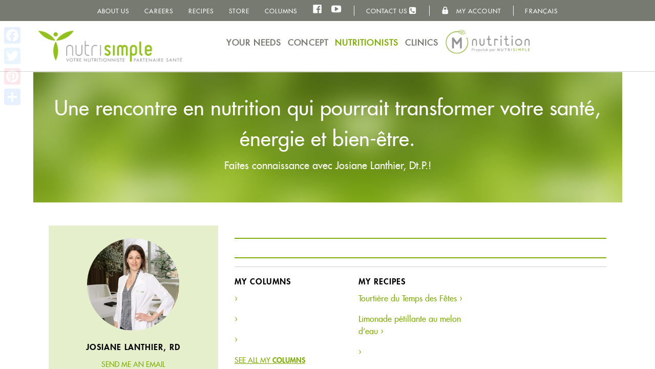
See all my (270, 360)
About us (113, 11)
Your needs (253, 42)
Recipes (201, 11)
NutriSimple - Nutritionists (110, 46)
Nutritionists (366, 42)
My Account (471, 11)
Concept (308, 42)
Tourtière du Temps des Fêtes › (410, 298)
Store (239, 11)
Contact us (391, 10)
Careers (158, 11)
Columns (281, 11)
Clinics (422, 42)
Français (541, 11)
